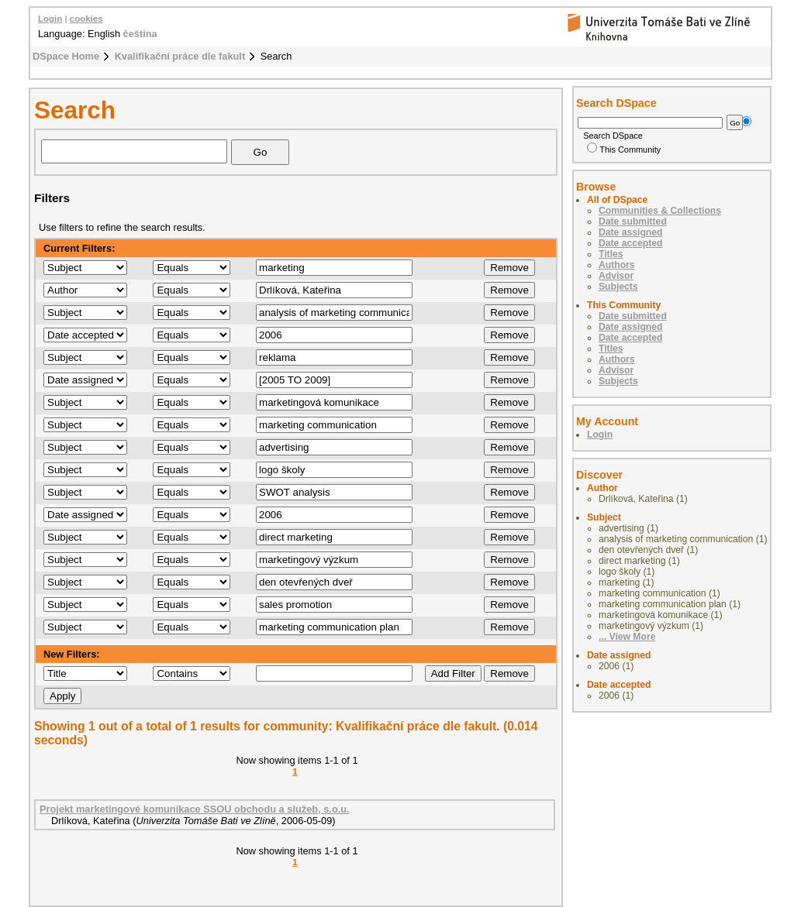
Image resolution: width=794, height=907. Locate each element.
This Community (624, 149)
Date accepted (630, 243)
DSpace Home (66, 56)
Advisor (616, 275)
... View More (627, 636)
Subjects (618, 286)
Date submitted (633, 221)
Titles (611, 254)
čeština (140, 34)
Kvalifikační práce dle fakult (180, 56)
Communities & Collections (660, 210)
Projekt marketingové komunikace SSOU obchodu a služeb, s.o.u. (195, 809)
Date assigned (630, 232)
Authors (617, 264)
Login (50, 18)
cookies (86, 18)
